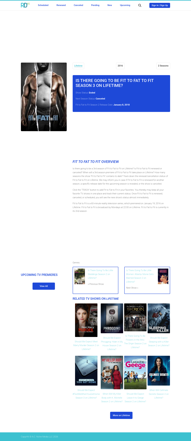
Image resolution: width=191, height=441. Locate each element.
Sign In (155, 5)
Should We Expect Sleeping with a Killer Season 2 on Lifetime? (158, 342)
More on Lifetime (121, 415)
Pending (95, 5)
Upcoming (125, 5)
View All (44, 286)
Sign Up (164, 5)
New (109, 5)
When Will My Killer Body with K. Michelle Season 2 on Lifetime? (112, 398)
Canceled (78, 5)
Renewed (61, 5)
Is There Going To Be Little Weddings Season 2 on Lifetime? (100, 274)
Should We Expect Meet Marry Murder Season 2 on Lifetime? (86, 345)
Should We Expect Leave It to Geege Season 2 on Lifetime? (135, 398)
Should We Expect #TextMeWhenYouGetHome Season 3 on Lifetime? (86, 394)
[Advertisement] (95, 34)
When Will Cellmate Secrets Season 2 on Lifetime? (159, 394)
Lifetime (78, 65)
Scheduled (43, 5)
